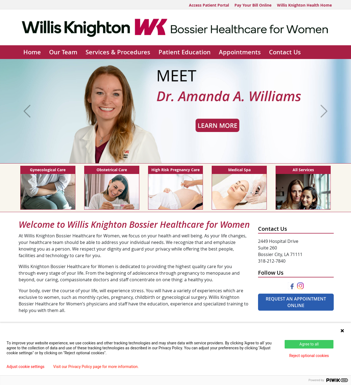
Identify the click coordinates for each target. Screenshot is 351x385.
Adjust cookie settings (25, 366)
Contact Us (285, 52)
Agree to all (309, 344)
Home (32, 52)
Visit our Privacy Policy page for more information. (96, 366)
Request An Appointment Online (296, 302)
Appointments (240, 52)
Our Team (63, 52)
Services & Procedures (118, 52)
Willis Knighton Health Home (304, 5)
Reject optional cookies (309, 355)
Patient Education (184, 52)
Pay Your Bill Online (252, 5)
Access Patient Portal (209, 5)
